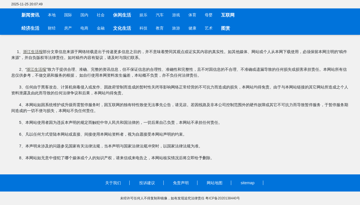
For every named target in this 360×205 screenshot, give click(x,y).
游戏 (176, 15)
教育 (160, 28)
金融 (101, 28)
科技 (143, 28)
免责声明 (181, 183)
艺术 (209, 28)
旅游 (176, 28)
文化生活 (122, 28)
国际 (68, 15)
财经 (52, 28)
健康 (192, 28)
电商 (84, 28)
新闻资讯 (30, 15)
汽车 (160, 15)
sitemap (248, 183)
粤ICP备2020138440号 (222, 198)
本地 (52, 15)
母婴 (209, 15)
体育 (192, 15)
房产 (68, 28)
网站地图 (214, 183)
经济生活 (30, 28)
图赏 (225, 28)
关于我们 (113, 183)
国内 (84, 15)
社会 (101, 15)
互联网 (228, 15)
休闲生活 (122, 15)
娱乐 (143, 15)
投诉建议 (147, 183)
